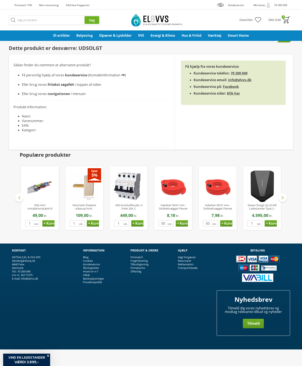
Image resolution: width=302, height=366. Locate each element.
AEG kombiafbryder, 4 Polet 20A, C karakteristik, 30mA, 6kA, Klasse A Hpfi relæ (129, 223)
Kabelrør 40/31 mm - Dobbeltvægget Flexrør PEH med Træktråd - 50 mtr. (217, 223)
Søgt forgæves (187, 274)
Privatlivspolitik (92, 299)
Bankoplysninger (93, 295)
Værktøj (214, 35)
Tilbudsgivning (139, 281)
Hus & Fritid (191, 35)
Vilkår (86, 291)
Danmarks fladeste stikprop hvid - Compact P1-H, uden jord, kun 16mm (84, 223)
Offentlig (135, 288)
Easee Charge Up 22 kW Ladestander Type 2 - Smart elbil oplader (262, 223)
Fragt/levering (139, 277)
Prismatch (136, 274)
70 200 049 (239, 89)
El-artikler (61, 35)
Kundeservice (91, 281)
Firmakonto (137, 284)
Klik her (233, 110)
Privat (284, 56)
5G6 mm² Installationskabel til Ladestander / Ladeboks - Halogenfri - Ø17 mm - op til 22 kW (40, 223)
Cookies (88, 277)
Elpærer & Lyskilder (115, 35)
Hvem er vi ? (90, 288)
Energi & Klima (163, 35)
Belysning (84, 35)
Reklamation (186, 281)
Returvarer (184, 277)
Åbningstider (91, 284)
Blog (86, 274)
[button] (26, 360)
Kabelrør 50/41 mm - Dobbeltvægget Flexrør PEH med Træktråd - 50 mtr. (173, 223)
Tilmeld (253, 340)
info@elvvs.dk (239, 96)
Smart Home (238, 35)
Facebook (231, 103)
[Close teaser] (48, 356)
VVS (141, 35)
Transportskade (188, 284)
